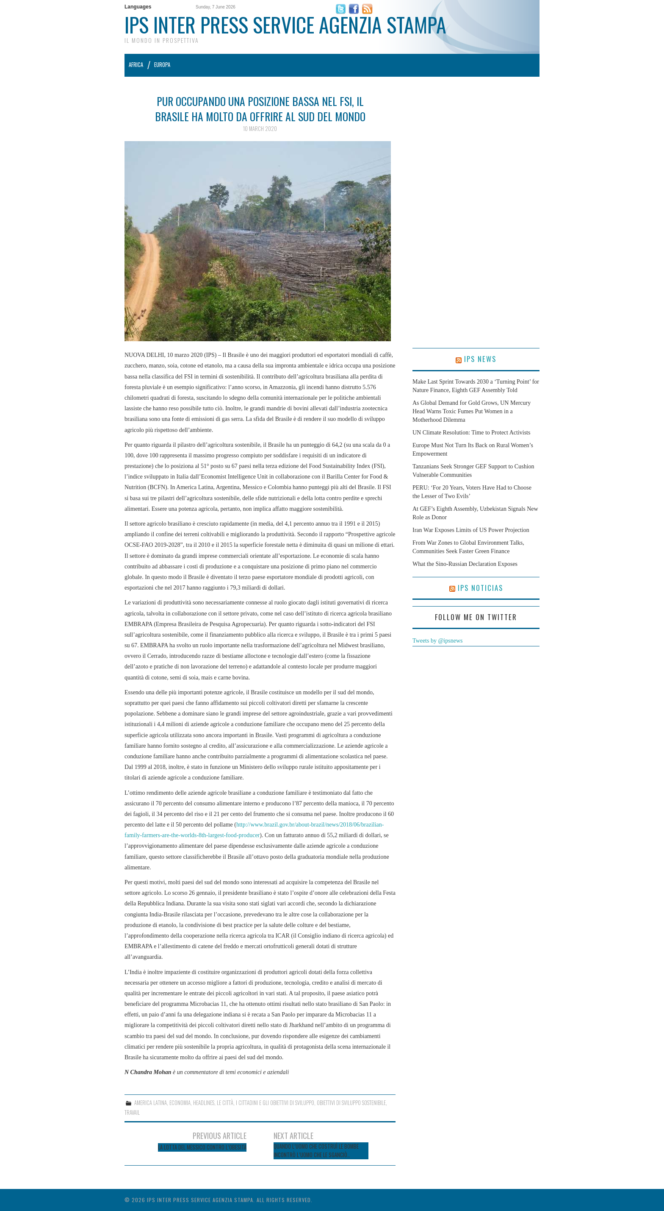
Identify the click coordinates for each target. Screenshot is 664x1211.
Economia (180, 1103)
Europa (162, 65)
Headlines (203, 1103)
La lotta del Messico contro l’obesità (202, 1147)
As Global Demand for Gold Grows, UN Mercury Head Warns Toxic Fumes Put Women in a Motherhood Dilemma (471, 411)
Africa (136, 65)
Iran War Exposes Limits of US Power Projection (470, 530)
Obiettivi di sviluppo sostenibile (351, 1103)
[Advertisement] (476, 221)
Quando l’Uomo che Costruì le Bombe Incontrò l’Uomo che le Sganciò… (316, 1150)
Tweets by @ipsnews (437, 641)
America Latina (150, 1103)
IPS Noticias (480, 587)
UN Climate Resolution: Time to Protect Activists (471, 432)
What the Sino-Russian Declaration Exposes (464, 564)
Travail (132, 1112)
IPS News (480, 359)
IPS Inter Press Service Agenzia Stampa (285, 24)
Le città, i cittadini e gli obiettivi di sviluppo (265, 1103)
